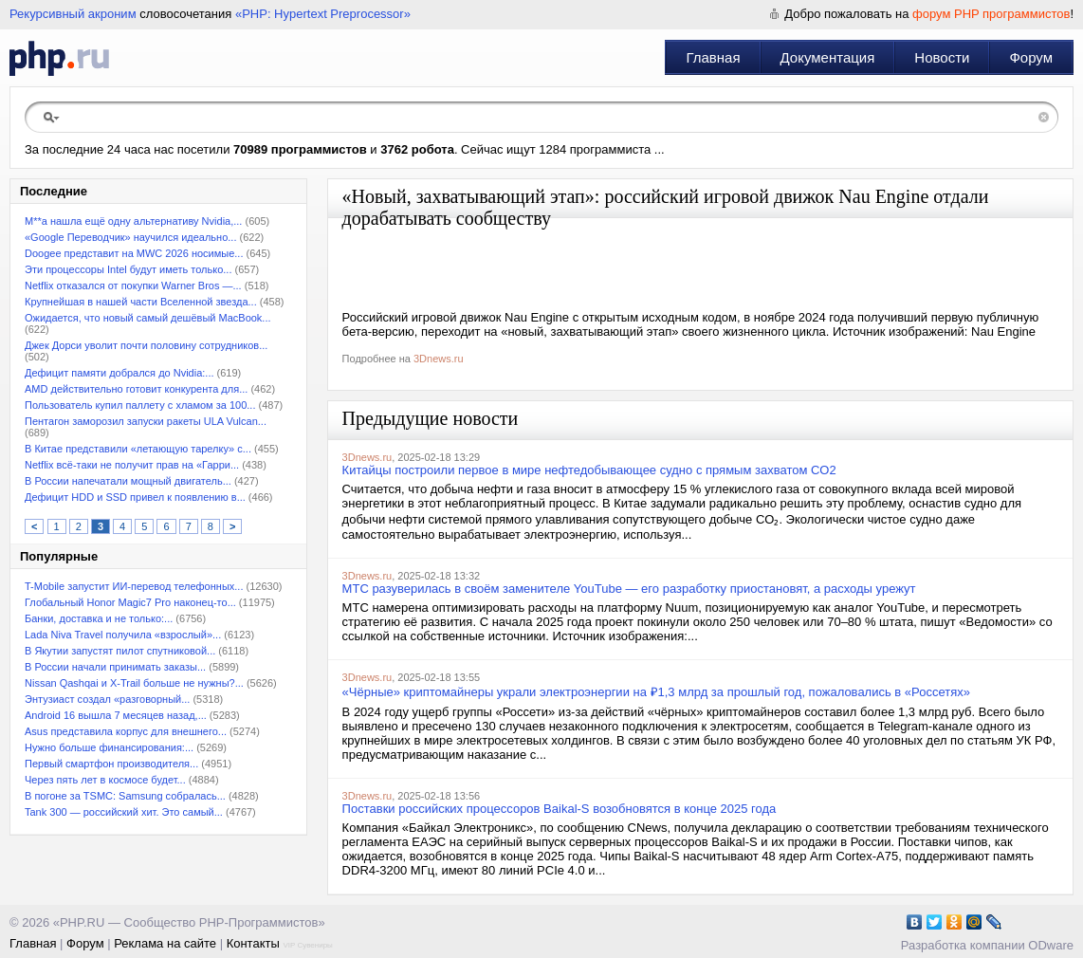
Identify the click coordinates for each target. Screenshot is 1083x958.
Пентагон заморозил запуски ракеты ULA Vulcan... (145, 421)
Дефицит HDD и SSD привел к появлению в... (135, 497)
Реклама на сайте (165, 943)
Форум (1031, 57)
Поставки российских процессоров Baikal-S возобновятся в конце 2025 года (559, 808)
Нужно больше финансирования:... (109, 747)
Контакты (253, 943)
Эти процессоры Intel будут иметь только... (128, 269)
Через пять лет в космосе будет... (105, 779)
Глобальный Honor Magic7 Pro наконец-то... (130, 602)
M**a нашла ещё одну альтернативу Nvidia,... (133, 221)
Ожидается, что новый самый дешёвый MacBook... (148, 317)
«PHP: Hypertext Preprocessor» (323, 14)
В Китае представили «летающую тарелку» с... (138, 448)
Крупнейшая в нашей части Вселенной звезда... (141, 301)
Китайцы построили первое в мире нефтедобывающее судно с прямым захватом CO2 (589, 470)
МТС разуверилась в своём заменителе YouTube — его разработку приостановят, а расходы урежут (629, 588)
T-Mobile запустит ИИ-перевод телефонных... (134, 586)
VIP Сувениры (307, 945)
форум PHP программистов (991, 14)
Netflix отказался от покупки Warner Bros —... (133, 285)
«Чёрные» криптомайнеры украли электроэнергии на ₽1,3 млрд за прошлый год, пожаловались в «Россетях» (656, 692)
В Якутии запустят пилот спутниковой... (120, 650)
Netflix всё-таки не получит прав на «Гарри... (132, 464)
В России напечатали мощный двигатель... (128, 481)
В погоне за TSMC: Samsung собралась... (125, 795)
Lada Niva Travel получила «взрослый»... (123, 634)
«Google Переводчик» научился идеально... (130, 237)
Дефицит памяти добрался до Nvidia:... (119, 372)
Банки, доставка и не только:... (99, 618)
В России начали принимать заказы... (115, 666)
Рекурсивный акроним (73, 14)
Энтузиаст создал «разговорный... (107, 699)
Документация (827, 57)
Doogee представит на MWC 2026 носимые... (134, 253)
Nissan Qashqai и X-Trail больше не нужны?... (134, 683)
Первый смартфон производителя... (111, 763)
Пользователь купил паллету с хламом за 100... (140, 405)
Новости (941, 57)
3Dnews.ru (438, 358)
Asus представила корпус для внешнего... (126, 731)
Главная (713, 57)
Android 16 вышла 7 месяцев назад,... (116, 715)
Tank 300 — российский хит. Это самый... (124, 812)
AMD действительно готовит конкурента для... (136, 389)
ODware (1051, 945)
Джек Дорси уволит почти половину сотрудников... (146, 345)
